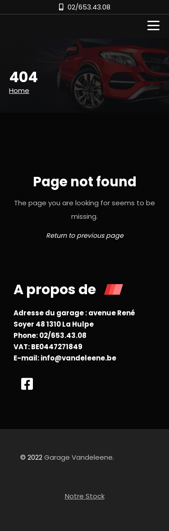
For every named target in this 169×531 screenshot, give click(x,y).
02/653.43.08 (89, 7)
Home (19, 90)
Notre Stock (85, 496)
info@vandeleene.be (78, 358)
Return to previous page (84, 235)
